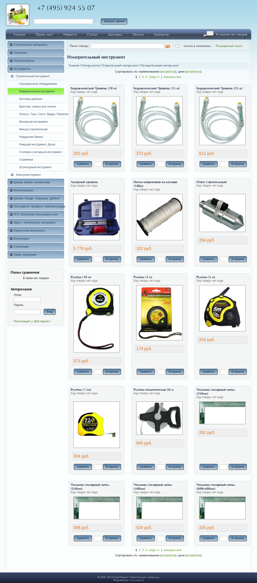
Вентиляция (21, 238)
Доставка (115, 34)
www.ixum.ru (136, 580)
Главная (19, 34)
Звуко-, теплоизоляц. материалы (34, 222)
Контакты (161, 34)
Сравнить (83, 164)
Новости (70, 34)
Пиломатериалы (24, 60)
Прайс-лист (44, 34)
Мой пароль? (42, 321)
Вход (50, 311)
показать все (172, 77)
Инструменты (22, 69)
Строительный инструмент (33, 76)
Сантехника (21, 246)
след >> (154, 77)
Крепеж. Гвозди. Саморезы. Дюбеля (36, 198)
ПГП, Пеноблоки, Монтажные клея (36, 214)
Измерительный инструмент (37, 91)
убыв (171, 71)
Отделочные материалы (29, 230)
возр (164, 71)
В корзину (112, 164)
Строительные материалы (30, 44)
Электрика (20, 52)
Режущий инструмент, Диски (37, 144)
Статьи (92, 34)
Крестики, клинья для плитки (37, 106)
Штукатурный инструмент (35, 167)
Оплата (138, 34)
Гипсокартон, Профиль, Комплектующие (39, 206)
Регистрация (22, 321)
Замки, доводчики (25, 254)
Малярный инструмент (33, 121)
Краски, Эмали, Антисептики (32, 182)
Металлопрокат (24, 190)
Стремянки (26, 159)
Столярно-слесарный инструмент (40, 152)
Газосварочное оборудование (38, 83)
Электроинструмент (28, 174)
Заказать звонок (114, 21)
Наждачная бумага (31, 137)
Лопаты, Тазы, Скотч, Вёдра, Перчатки (41, 114)
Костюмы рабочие (30, 99)
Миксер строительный (33, 129)
